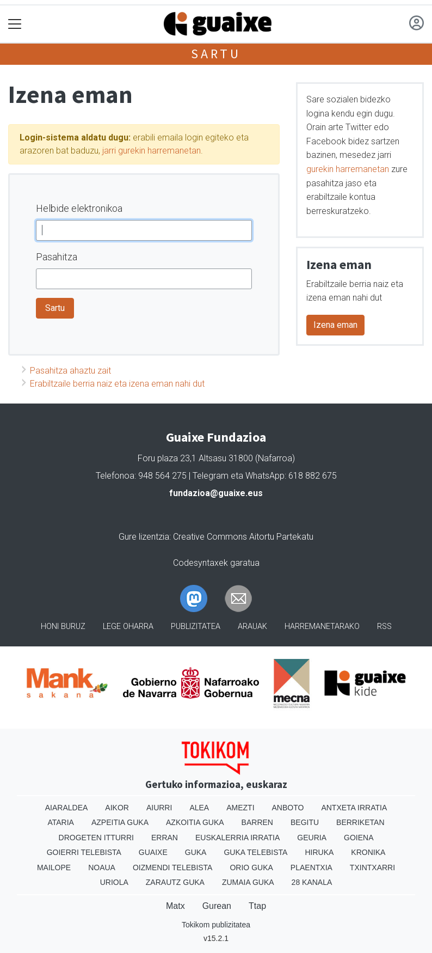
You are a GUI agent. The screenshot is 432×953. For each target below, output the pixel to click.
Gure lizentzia (144, 537)
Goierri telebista (84, 852)
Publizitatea (195, 626)
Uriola (114, 882)
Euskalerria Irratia (237, 837)
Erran (164, 837)
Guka (196, 852)
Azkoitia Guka (195, 822)
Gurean (216, 906)
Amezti (240, 807)
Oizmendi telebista (173, 867)
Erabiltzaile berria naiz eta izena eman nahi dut (117, 383)
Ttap (257, 906)
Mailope (54, 867)
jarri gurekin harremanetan (151, 150)
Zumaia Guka (248, 882)
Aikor (117, 807)
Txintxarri (372, 867)
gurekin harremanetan (347, 169)
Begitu (305, 822)
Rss (384, 626)
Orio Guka (251, 867)
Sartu (216, 53)
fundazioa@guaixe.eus (216, 493)
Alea (199, 807)
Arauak (252, 626)
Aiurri (159, 807)
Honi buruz (63, 626)
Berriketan (360, 822)
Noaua (101, 867)
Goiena (358, 837)
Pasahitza (56, 256)
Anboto (288, 807)
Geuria (311, 837)
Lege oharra (128, 626)
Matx (175, 906)
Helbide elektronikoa (79, 208)
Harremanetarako (322, 626)
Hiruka (319, 852)
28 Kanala (312, 882)
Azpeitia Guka (120, 822)
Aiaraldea (66, 807)
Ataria (60, 822)
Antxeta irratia (354, 807)
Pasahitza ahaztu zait (70, 370)
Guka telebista (255, 852)
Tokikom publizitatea (216, 924)
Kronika (368, 852)
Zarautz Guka (175, 882)
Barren (257, 822)
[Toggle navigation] (15, 24)
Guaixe (153, 852)
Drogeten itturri (96, 837)
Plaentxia (311, 867)
